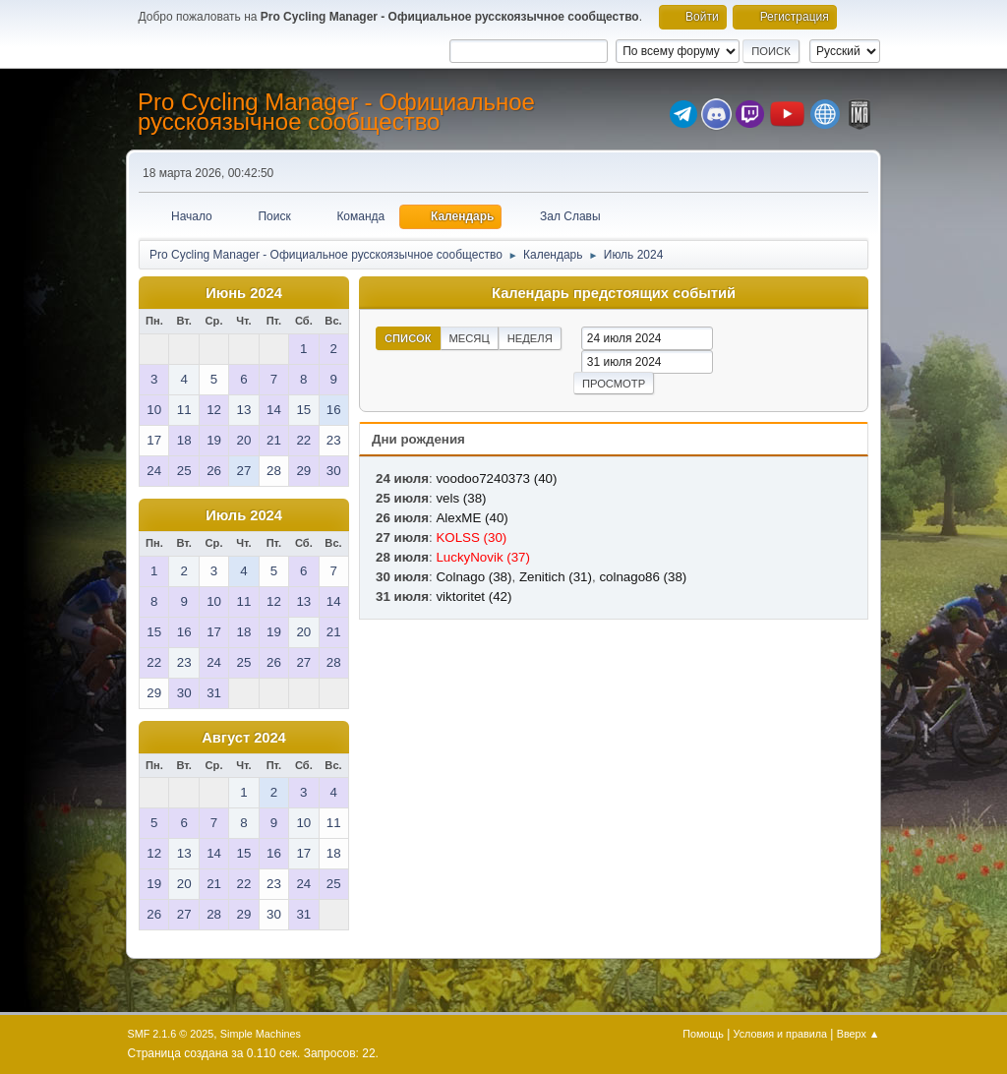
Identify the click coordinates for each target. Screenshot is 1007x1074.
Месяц (469, 338)
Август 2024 (244, 738)
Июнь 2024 (244, 293)
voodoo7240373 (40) (496, 478)
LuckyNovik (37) (483, 557)
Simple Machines (260, 1034)
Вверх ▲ (858, 1034)
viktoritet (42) (473, 596)
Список (408, 338)
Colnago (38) (473, 576)
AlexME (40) (471, 517)
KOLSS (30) (471, 537)
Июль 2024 (244, 515)
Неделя (530, 338)
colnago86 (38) (642, 576)
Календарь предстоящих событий (614, 293)
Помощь (703, 1034)
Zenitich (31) (555, 576)
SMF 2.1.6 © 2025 (171, 1034)
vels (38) (461, 498)
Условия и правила (780, 1034)
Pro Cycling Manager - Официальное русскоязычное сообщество (336, 112)
